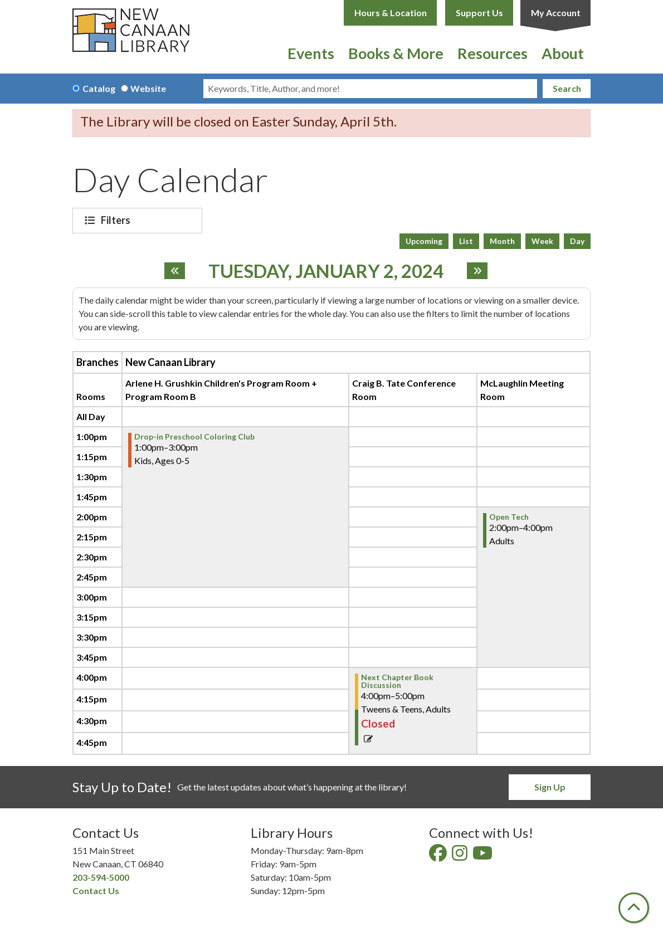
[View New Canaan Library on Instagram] (460, 856)
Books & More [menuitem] (395, 53)
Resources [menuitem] (492, 53)
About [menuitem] (563, 53)
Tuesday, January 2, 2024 (325, 271)
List (466, 241)
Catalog (98, 88)
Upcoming (424, 241)
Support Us (479, 12)
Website (148, 88)
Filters (117, 220)
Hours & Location (390, 12)
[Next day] (477, 270)
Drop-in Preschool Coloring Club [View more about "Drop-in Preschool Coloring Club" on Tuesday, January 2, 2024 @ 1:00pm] (194, 437)
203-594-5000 (100, 877)
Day (577, 241)
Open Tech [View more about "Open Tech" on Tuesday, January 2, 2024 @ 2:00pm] (509, 517)
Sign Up (550, 787)
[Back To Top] (633, 907)
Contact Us (95, 890)
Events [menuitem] (310, 53)
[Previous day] (174, 270)
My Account (556, 12)
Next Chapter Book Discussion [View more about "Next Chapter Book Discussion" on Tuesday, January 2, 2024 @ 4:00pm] (397, 681)
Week (542, 241)
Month (502, 241)
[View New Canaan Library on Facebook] (438, 856)
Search (567, 88)
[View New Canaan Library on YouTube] (483, 856)
